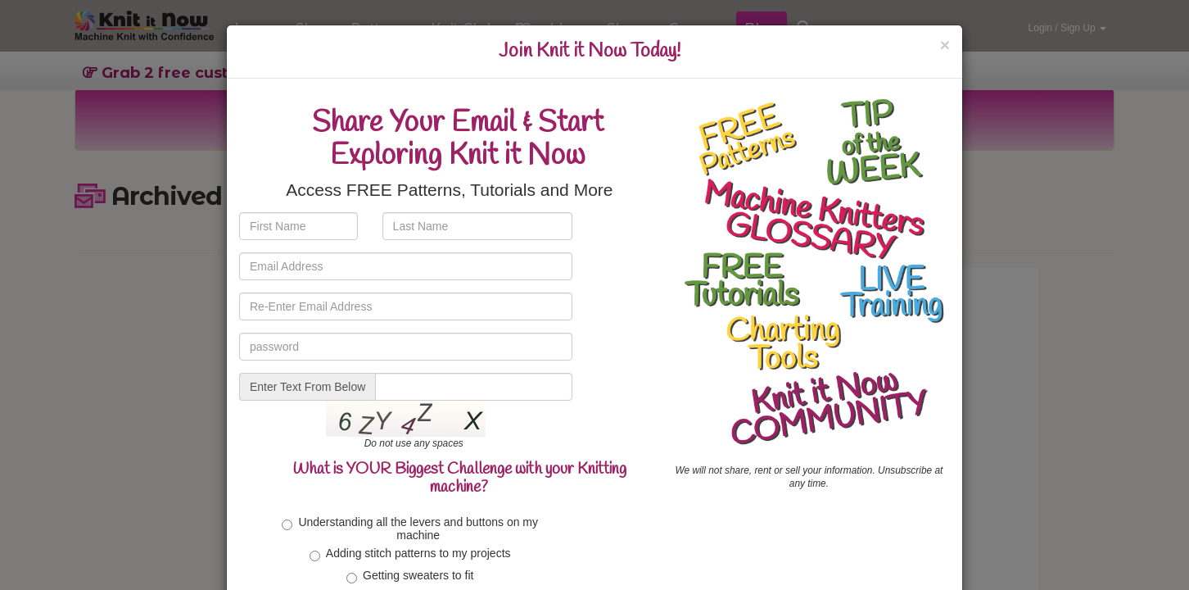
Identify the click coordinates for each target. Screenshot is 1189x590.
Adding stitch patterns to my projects (410, 554)
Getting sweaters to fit (409, 576)
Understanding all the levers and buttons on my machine (410, 528)
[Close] (945, 44)
